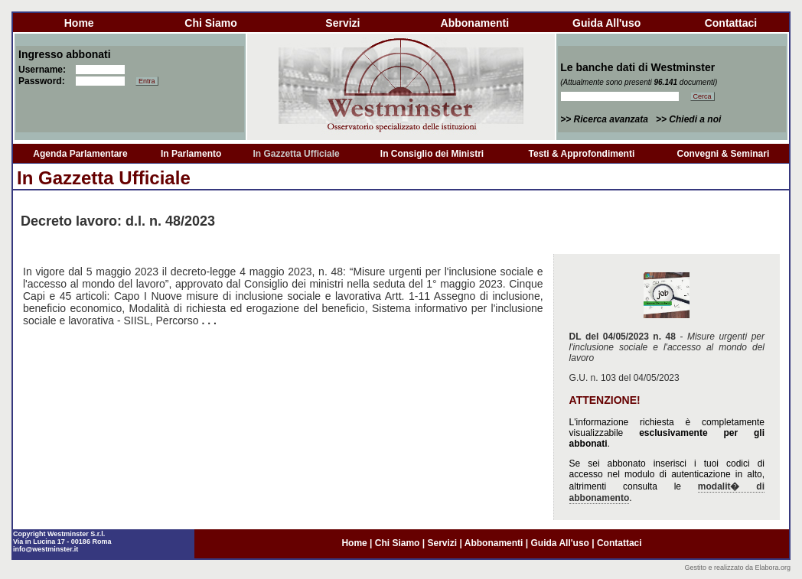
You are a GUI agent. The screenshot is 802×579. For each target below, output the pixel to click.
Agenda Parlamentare (80, 153)
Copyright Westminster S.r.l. (59, 534)
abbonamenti (475, 23)
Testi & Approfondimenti (582, 153)
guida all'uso (606, 23)
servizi (342, 23)
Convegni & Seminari (723, 153)
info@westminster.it (45, 549)
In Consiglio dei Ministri (432, 153)
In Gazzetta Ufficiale (296, 153)
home (79, 23)
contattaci (731, 23)
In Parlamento (191, 153)
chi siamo (210, 23)
